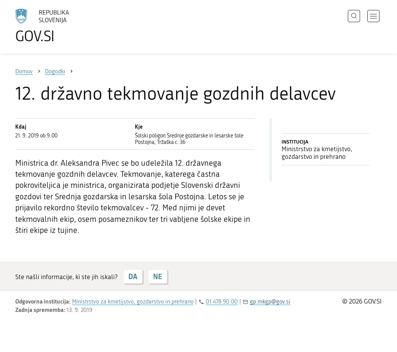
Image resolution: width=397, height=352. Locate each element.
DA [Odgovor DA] (132, 276)
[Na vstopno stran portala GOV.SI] (63, 26)
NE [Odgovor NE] (157, 276)
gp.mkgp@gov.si (270, 301)
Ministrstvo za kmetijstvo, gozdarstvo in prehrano (133, 301)
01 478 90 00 (222, 301)
